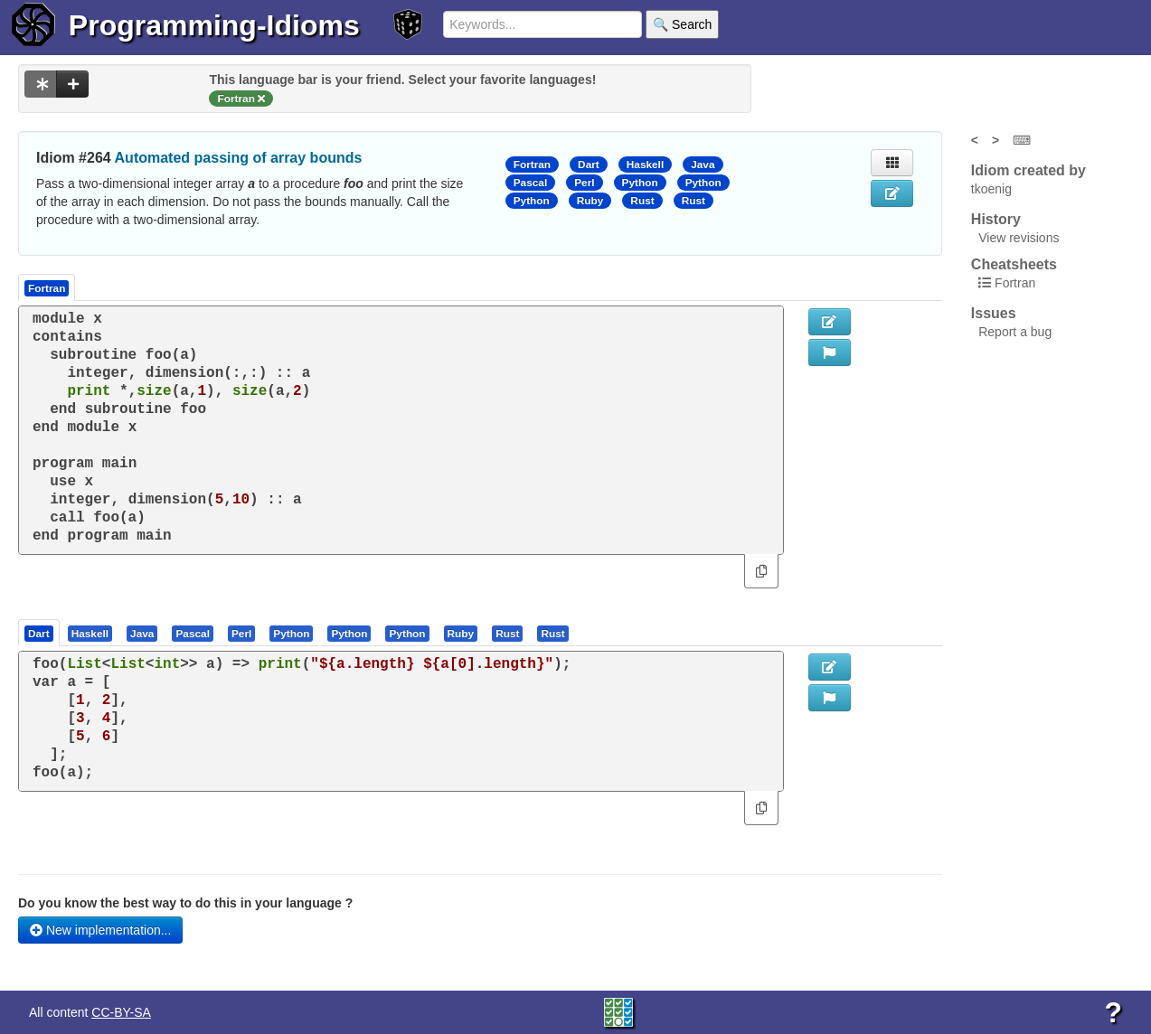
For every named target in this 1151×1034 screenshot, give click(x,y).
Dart (588, 164)
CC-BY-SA (121, 1012)
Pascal (531, 182)
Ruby (590, 200)
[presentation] (39, 632)
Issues (993, 313)
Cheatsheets (1014, 264)
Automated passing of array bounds (239, 157)
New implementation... (100, 930)
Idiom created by (1028, 170)
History (996, 219)
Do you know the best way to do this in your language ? (185, 903)
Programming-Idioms (214, 25)
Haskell (645, 164)
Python (640, 182)
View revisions (1018, 237)
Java (702, 164)
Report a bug (1015, 331)
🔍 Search (682, 24)
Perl (584, 182)
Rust (642, 200)
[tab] (39, 632)
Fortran (532, 164)
